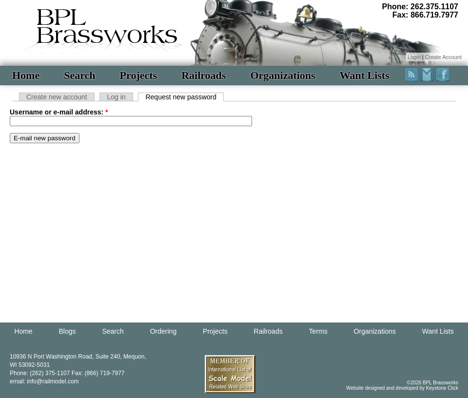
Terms (318, 331)
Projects (138, 75)
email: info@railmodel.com (44, 381)
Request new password (180, 97)
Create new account (56, 97)
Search (79, 75)
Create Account (443, 57)
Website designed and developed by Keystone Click (402, 388)
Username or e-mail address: (59, 112)
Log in (116, 97)
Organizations (282, 75)
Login (414, 57)
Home (25, 75)
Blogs (67, 331)
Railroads (203, 75)
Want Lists (365, 75)
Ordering (163, 331)
